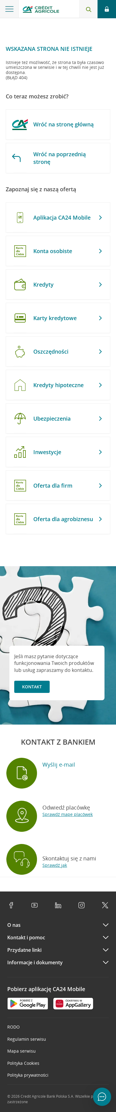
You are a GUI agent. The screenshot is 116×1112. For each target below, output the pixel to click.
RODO (13, 1027)
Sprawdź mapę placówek (67, 814)
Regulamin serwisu (26, 1039)
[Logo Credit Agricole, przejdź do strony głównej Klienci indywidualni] (41, 10)
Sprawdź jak (54, 865)
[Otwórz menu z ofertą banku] (9, 9)
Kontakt (32, 687)
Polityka (23, 1063)
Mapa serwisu (21, 1051)
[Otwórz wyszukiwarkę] (88, 9)
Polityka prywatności (27, 1075)
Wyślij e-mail (58, 764)
